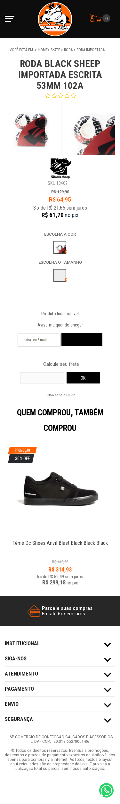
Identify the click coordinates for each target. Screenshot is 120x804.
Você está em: (22, 50)
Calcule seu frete (61, 364)
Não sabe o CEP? (61, 395)
